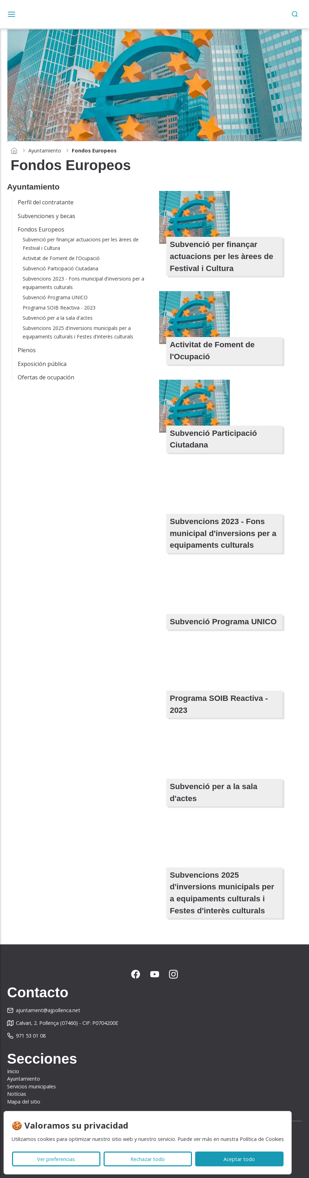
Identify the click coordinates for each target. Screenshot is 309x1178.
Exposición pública (42, 364)
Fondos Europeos (41, 229)
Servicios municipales (31, 1086)
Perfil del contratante (46, 202)
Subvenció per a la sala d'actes (58, 317)
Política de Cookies (262, 1139)
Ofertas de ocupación (46, 377)
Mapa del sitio (23, 1101)
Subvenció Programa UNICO (55, 297)
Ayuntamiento (44, 150)
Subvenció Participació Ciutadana (60, 268)
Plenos (27, 350)
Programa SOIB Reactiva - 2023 (59, 307)
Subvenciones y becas (46, 216)
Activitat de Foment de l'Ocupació (61, 258)
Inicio (13, 1071)
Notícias (16, 1093)
